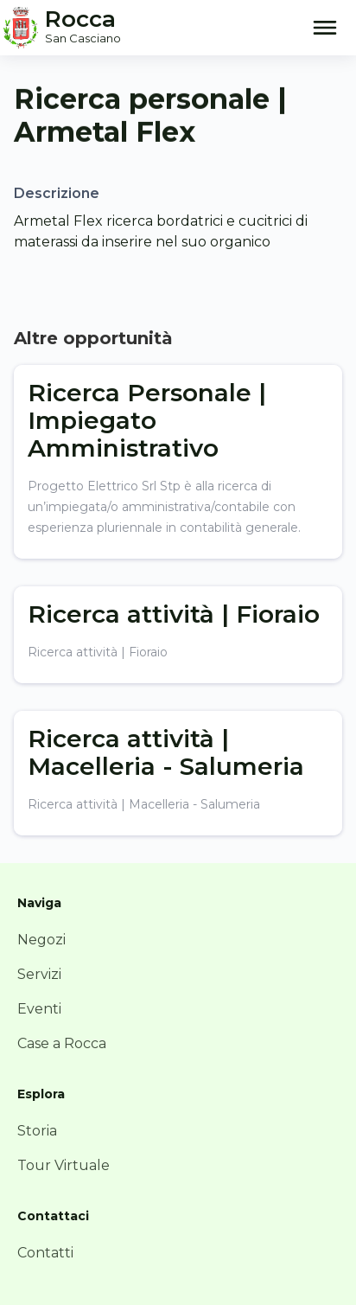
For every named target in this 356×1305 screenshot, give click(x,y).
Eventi (39, 1009)
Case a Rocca (61, 1043)
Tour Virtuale (63, 1165)
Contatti (45, 1252)
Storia (37, 1131)
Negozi (41, 939)
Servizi (39, 974)
